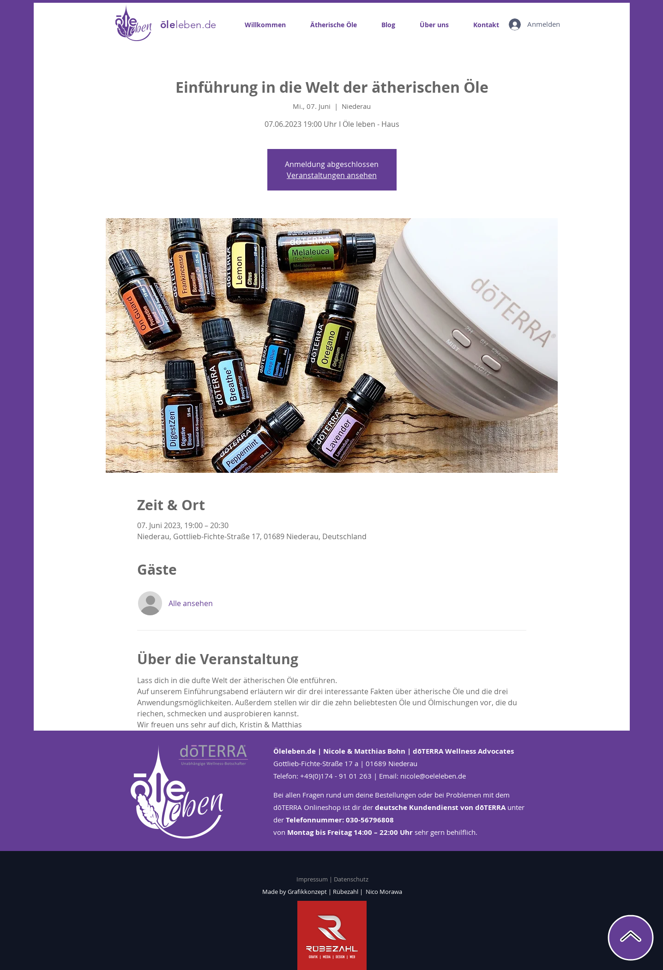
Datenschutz (351, 879)
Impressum (312, 879)
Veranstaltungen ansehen (332, 175)
